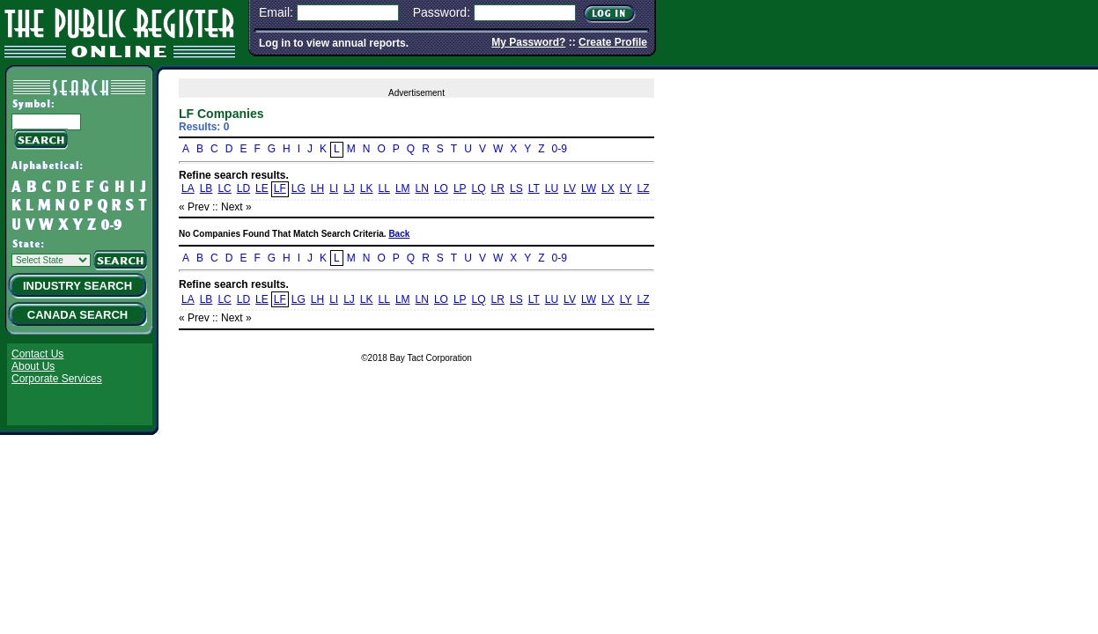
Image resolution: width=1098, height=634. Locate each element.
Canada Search (77, 314)
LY (626, 188)
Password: (441, 12)
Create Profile (612, 42)
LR (498, 188)
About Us (33, 366)
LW (588, 188)
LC (224, 188)
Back (398, 234)
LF (280, 188)
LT (534, 188)
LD (243, 188)
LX (608, 188)
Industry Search (77, 285)
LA (188, 188)
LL (384, 188)
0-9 (559, 149)
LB (206, 188)
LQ (479, 188)
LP (460, 188)
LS (516, 188)
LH (317, 188)
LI (333, 188)
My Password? (528, 42)
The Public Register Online (119, 30)
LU (551, 188)
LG (298, 188)
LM (402, 188)
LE (262, 188)
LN (422, 188)
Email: (276, 12)
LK (366, 188)
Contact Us (37, 354)
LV (570, 188)
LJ (349, 188)
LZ (643, 188)
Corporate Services (56, 378)
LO (441, 188)
